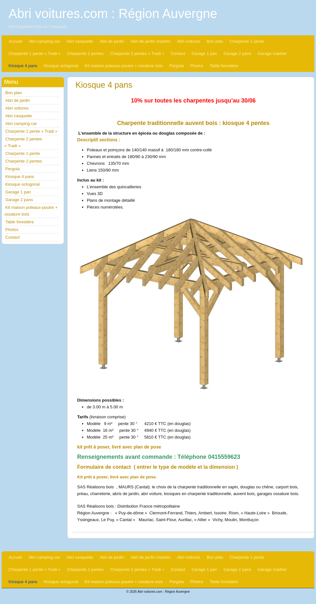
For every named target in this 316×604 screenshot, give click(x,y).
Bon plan (215, 41)
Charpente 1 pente (247, 41)
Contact (178, 53)
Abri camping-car (44, 41)
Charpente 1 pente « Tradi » (35, 53)
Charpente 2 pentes (85, 53)
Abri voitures (188, 41)
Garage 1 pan (204, 53)
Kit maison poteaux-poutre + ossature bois (124, 65)
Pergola (176, 65)
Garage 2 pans (237, 53)
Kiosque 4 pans (23, 65)
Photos (196, 65)
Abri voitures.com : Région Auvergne (113, 13)
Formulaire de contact (104, 467)
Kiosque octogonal (61, 65)
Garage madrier (272, 53)
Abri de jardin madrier (150, 41)
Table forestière (224, 65)
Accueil (15, 41)
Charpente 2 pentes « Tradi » (137, 53)
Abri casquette (80, 41)
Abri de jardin (112, 41)
